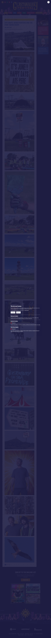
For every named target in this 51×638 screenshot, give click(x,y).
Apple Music (30, 330)
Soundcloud (34, 330)
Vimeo (12, 331)
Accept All (13, 312)
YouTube (24, 330)
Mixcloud (37, 330)
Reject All (18, 312)
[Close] (48, 2)
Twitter (22, 330)
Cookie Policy (27, 310)
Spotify (27, 330)
